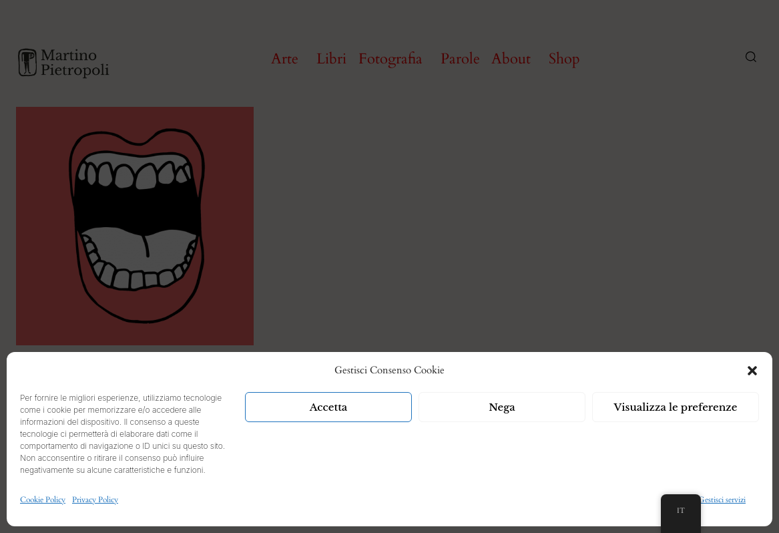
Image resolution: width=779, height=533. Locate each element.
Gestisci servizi (722, 499)
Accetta (329, 407)
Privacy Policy (95, 499)
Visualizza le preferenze (676, 407)
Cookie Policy (42, 499)
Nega (502, 407)
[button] (752, 370)
